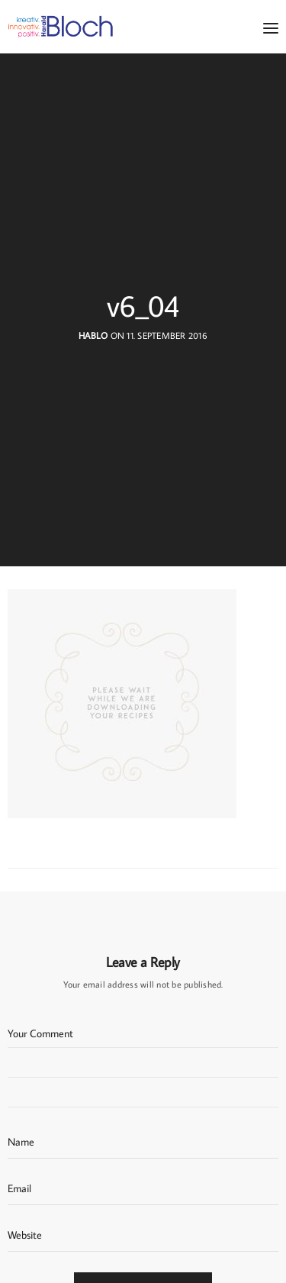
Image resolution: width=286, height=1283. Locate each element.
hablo (93, 335)
